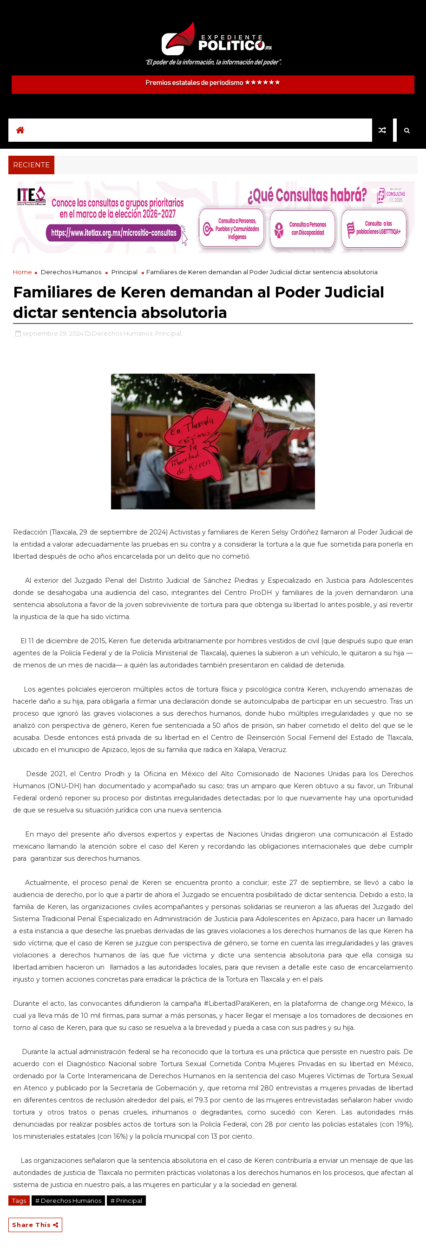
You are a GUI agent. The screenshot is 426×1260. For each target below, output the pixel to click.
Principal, (169, 333)
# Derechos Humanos (68, 1200)
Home (22, 272)
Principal (124, 272)
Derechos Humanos (71, 272)
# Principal (126, 1200)
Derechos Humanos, (123, 333)
